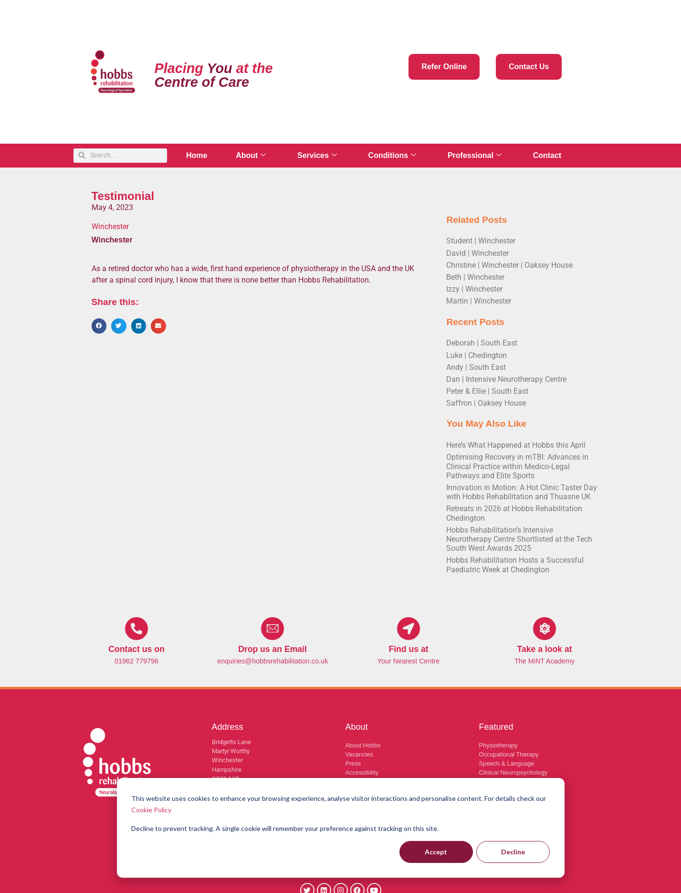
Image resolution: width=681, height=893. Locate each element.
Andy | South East (476, 367)
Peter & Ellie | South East (487, 391)
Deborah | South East (481, 342)
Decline (513, 852)
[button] (99, 326)
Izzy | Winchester (474, 289)
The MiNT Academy (544, 661)
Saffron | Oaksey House (486, 403)
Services (317, 155)
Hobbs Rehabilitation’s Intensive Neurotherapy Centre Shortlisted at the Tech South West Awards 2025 (519, 539)
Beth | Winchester (475, 277)
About (251, 155)
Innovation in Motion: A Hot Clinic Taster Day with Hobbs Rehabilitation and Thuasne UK (521, 492)
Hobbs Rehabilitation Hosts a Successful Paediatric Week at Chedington (515, 565)
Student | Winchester (480, 240)
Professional (475, 155)
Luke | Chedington (476, 355)
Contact (548, 155)
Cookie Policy (151, 810)
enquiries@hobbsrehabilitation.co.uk (272, 661)
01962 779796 (136, 661)
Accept (436, 852)
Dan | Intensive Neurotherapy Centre (506, 379)
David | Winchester (477, 253)
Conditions (393, 155)
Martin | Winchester (478, 300)
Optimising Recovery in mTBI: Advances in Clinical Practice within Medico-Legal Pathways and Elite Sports (517, 466)
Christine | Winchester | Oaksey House (509, 265)
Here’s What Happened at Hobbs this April (516, 445)
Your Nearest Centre (408, 661)
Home (196, 155)
